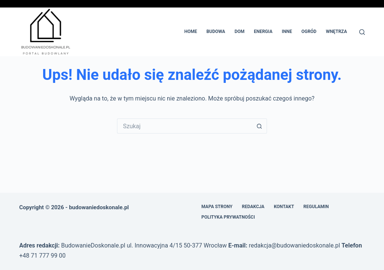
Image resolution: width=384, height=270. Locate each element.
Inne (287, 31)
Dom (239, 31)
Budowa (215, 31)
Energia (263, 31)
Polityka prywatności (228, 217)
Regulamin (316, 206)
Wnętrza (336, 31)
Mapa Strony (216, 206)
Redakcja (253, 206)
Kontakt (284, 206)
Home (190, 31)
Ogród (309, 31)
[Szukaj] (362, 32)
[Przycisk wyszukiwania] (259, 126)
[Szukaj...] (184, 126)
